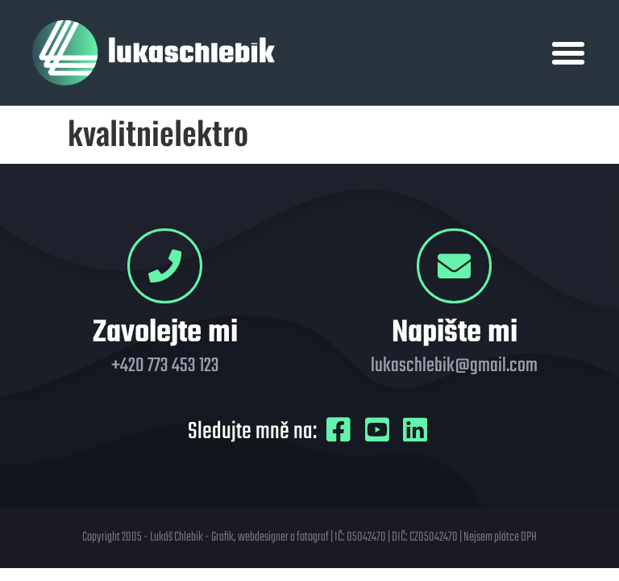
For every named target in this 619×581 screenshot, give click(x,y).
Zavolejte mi (165, 333)
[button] (568, 53)
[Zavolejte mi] (164, 265)
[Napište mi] (454, 265)
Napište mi (454, 333)
